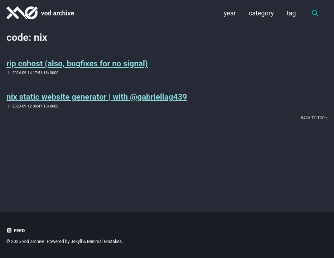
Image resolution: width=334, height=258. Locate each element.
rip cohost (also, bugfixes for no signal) (77, 63)
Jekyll (76, 241)
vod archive (57, 13)
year (230, 13)
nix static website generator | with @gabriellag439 (96, 96)
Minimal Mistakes (104, 241)
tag (291, 13)
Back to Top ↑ (314, 118)
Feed (15, 230)
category (261, 13)
